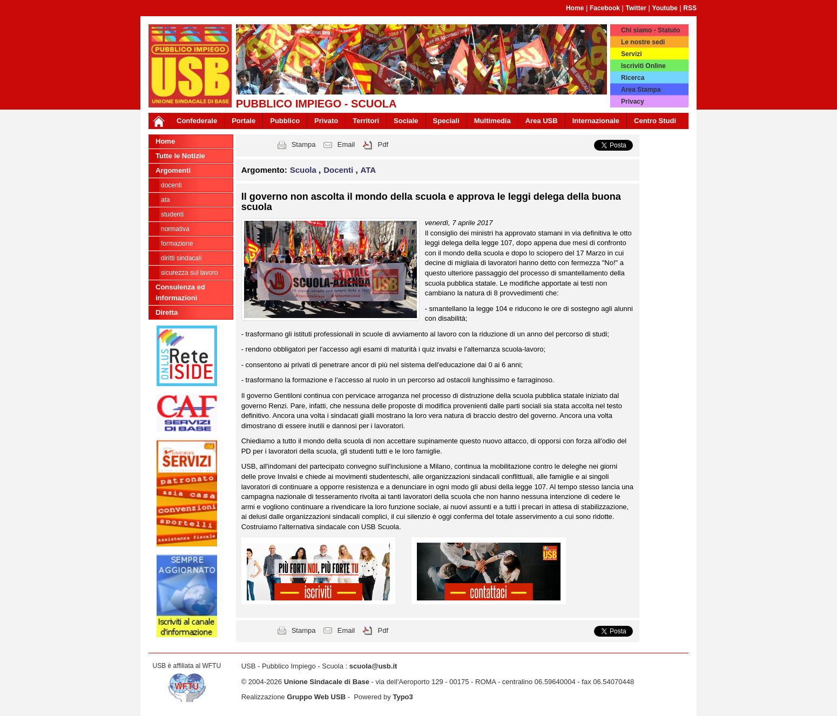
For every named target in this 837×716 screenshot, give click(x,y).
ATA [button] (368, 169)
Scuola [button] (304, 169)
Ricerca (632, 78)
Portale (243, 121)
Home (575, 8)
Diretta (167, 312)
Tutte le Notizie (180, 156)
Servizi (631, 54)
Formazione (177, 243)
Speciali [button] (446, 121)
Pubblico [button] (285, 121)
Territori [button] (366, 121)
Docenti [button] (339, 169)
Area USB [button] (541, 121)
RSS (690, 8)
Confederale (197, 121)
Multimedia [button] (492, 121)
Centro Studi (655, 121)
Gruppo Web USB (316, 697)
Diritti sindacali (181, 258)
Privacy (632, 101)
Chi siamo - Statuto (650, 30)
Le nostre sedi (643, 42)
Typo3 (403, 697)
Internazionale (595, 121)
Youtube (665, 8)
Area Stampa (640, 89)
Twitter (636, 8)
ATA (165, 200)
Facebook (605, 8)
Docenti (171, 185)
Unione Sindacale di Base (326, 682)
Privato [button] (326, 121)
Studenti (172, 214)
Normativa (175, 229)
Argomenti (173, 170)
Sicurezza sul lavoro (189, 272)
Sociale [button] (406, 121)
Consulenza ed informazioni (180, 292)
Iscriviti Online (643, 66)
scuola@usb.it (373, 666)
